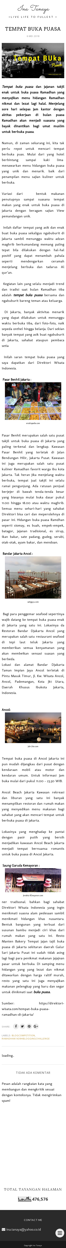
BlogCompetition (23, 1035)
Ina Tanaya (33, 9)
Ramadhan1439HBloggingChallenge (26, 1038)
